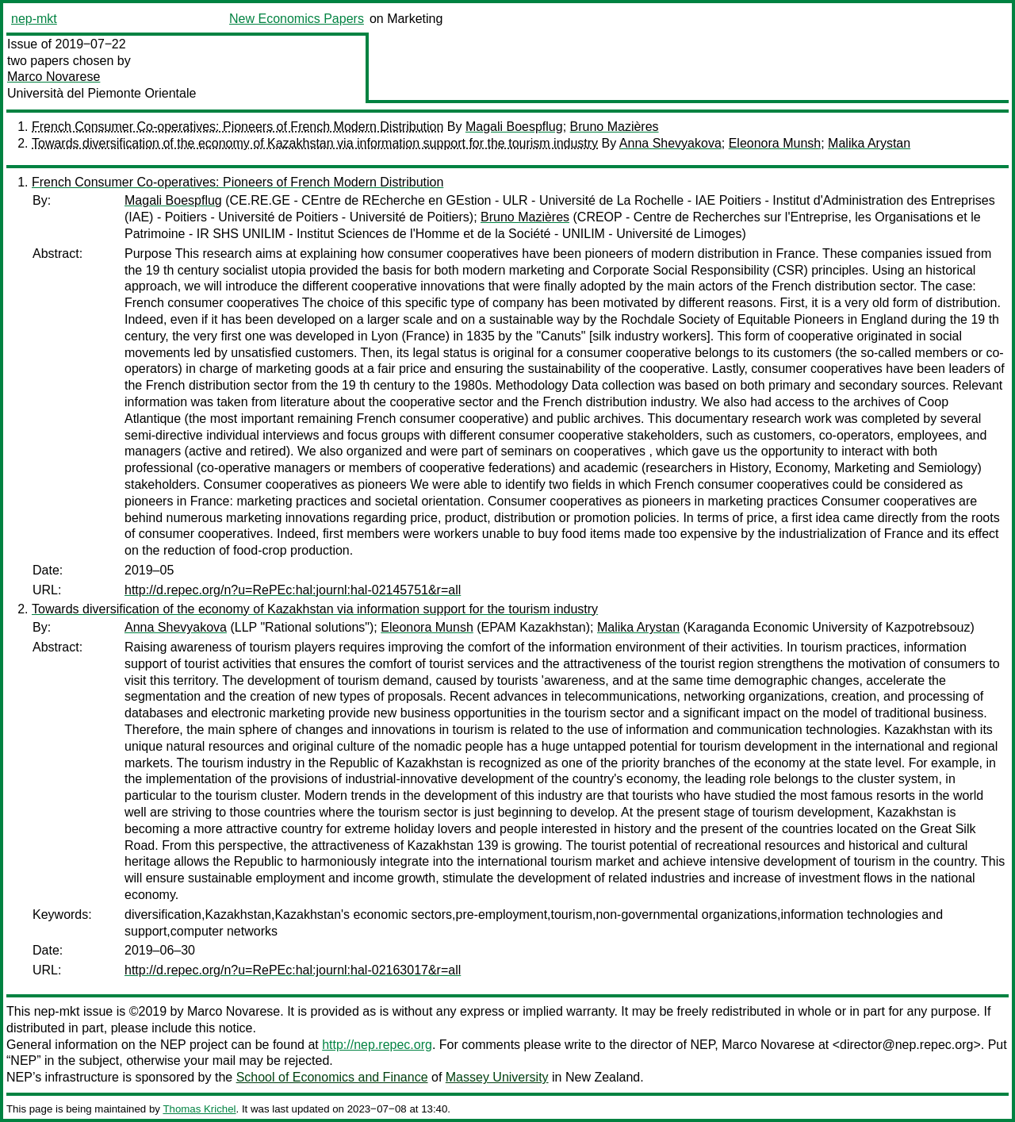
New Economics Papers (296, 18)
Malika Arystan (869, 143)
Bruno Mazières (614, 126)
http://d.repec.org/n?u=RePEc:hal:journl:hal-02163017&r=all (292, 970)
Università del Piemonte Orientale (101, 93)
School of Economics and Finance (332, 1077)
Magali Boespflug (514, 126)
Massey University (497, 1077)
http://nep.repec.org (377, 1044)
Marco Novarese (53, 76)
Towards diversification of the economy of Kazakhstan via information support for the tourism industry (315, 143)
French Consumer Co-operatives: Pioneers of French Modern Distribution (237, 126)
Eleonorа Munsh (775, 143)
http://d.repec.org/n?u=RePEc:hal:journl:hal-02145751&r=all (292, 590)
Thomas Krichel (199, 1109)
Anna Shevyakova (670, 143)
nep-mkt (34, 18)
